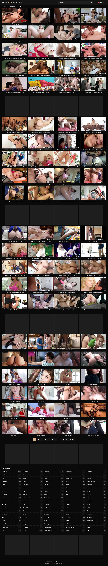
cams (11, 511)
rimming (96, 471)
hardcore (54, 471)
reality (75, 520)
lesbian (54, 514)
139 (70, 439)
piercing (75, 517)
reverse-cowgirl (75, 527)
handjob (33, 527)
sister (96, 488)
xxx (96, 530)
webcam (96, 514)
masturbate (54, 527)
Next (73, 439)
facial (33, 491)
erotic (33, 478)
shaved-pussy (96, 481)
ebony (33, 475)
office (75, 488)
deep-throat (11, 524)
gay (33, 520)
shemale (96, 485)
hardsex (54, 475)
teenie (96, 504)
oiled (75, 494)
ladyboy (54, 504)
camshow (11, 514)
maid (54, 520)
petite (75, 514)
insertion (54, 485)
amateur (11, 471)
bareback (11, 494)
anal (11, 478)
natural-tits (75, 478)
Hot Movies (12, 2)
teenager (96, 501)
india (54, 478)
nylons (75, 485)
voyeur (96, 511)
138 (66, 439)
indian (54, 481)
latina (54, 511)
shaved (96, 478)
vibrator (96, 507)
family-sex (33, 501)
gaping (33, 517)
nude (75, 481)
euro (33, 481)
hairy (33, 524)
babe (11, 488)
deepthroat (11, 527)
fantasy (33, 504)
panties (75, 504)
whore (96, 527)
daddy (11, 520)
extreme (33, 488)
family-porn (33, 498)
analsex (11, 485)
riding (75, 530)
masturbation (75, 471)
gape (33, 514)
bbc (11, 498)
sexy (96, 475)
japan (54, 494)
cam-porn (11, 504)
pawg (75, 511)
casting (11, 517)
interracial (54, 488)
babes (11, 491)
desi (11, 530)
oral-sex (75, 501)
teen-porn (96, 498)
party (75, 507)
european (33, 485)
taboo (96, 491)
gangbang (33, 511)
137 (63, 439)
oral (75, 498)
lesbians (54, 517)
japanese (54, 498)
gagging (33, 507)
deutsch (33, 471)
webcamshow (96, 520)
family (33, 494)
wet (96, 524)
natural (75, 475)
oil (75, 491)
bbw (11, 501)
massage (54, 524)
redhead (75, 524)
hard (33, 530)
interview (54, 491)
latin (54, 507)
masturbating (54, 530)
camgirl (11, 507)
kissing (54, 501)
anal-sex (11, 481)
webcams (96, 517)
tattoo (96, 494)
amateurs (11, 475)
